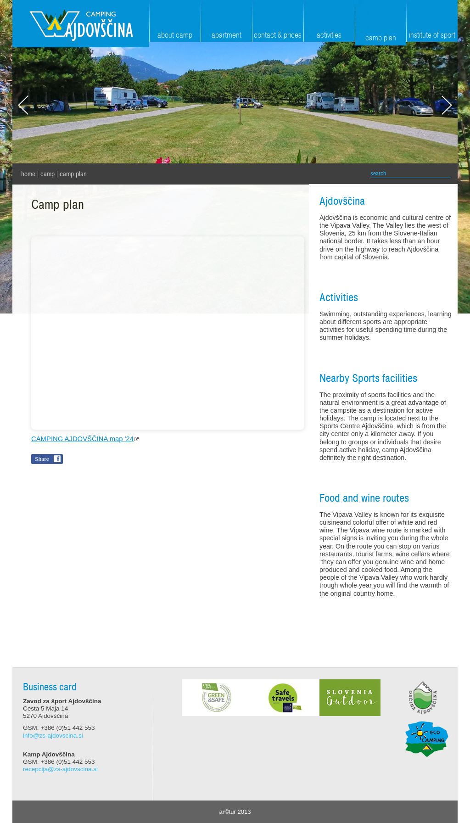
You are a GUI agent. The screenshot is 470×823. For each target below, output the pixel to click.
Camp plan (73, 174)
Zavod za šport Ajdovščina (80, 23)
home (28, 174)
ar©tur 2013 (235, 811)
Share (42, 458)
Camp (47, 174)
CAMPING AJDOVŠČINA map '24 (82, 438)
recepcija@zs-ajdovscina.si (60, 769)
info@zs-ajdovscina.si (53, 735)
